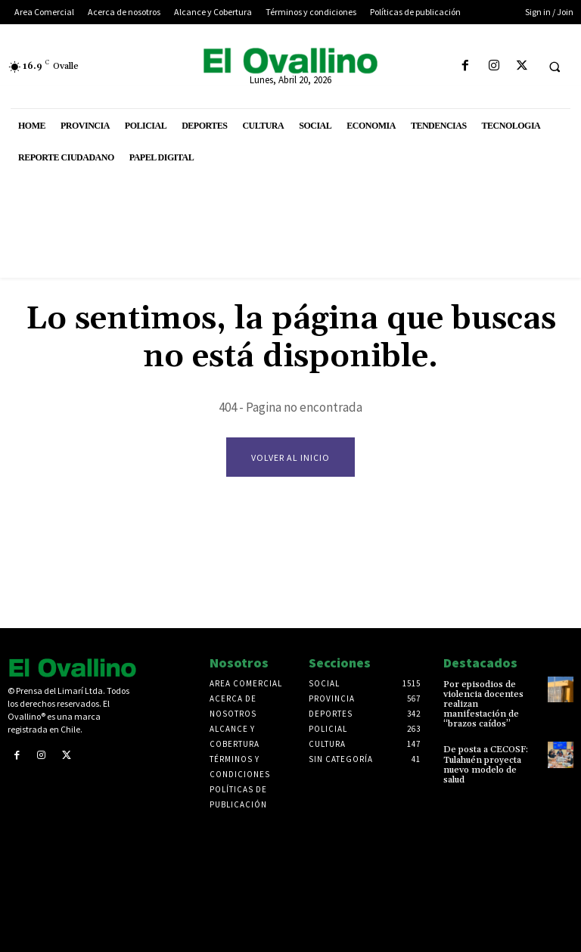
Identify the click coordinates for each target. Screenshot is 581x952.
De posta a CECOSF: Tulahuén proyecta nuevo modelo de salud (485, 765)
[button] (554, 67)
